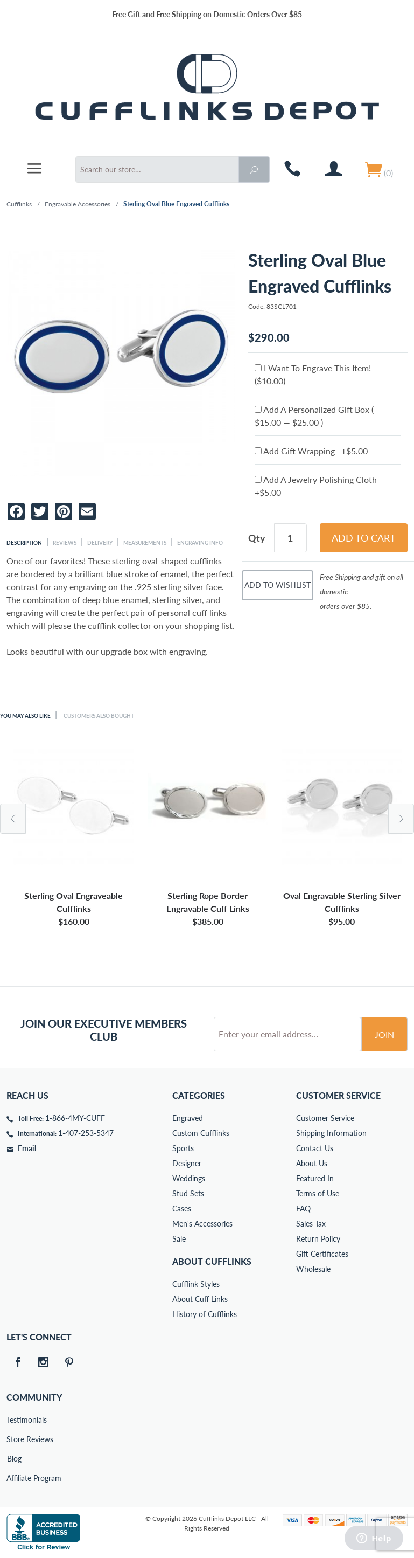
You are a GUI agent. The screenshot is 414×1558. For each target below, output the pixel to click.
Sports (183, 1148)
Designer (186, 1163)
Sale (179, 1238)
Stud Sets (188, 1193)
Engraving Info (200, 542)
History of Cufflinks (204, 1314)
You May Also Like (25, 715)
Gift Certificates (322, 1253)
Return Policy (318, 1238)
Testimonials (14, 1419)
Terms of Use (317, 1193)
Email (27, 1148)
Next (401, 819)
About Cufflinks (211, 1261)
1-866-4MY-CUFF (75, 1118)
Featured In (315, 1178)
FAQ (303, 1208)
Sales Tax (311, 1223)
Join (384, 1034)
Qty (256, 538)
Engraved (187, 1118)
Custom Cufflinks (200, 1133)
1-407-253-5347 (86, 1133)
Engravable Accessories (77, 204)
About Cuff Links (200, 1299)
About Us (311, 1163)
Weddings (188, 1178)
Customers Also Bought (99, 715)
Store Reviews (14, 1439)
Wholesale (313, 1268)
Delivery (100, 542)
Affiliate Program (14, 1478)
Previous (13, 819)
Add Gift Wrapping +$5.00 (311, 451)
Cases (181, 1208)
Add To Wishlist (277, 585)
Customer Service (325, 1118)
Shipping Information (331, 1133)
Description (24, 542)
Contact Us (314, 1148)
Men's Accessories (202, 1223)
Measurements (144, 542)
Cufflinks (19, 204)
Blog (14, 1458)
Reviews (64, 542)
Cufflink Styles (196, 1284)
